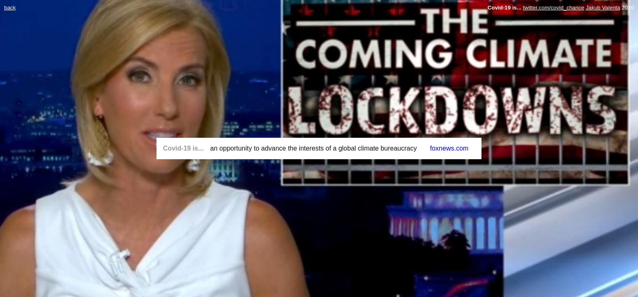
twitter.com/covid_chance (553, 8)
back (10, 8)
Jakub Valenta (603, 8)
